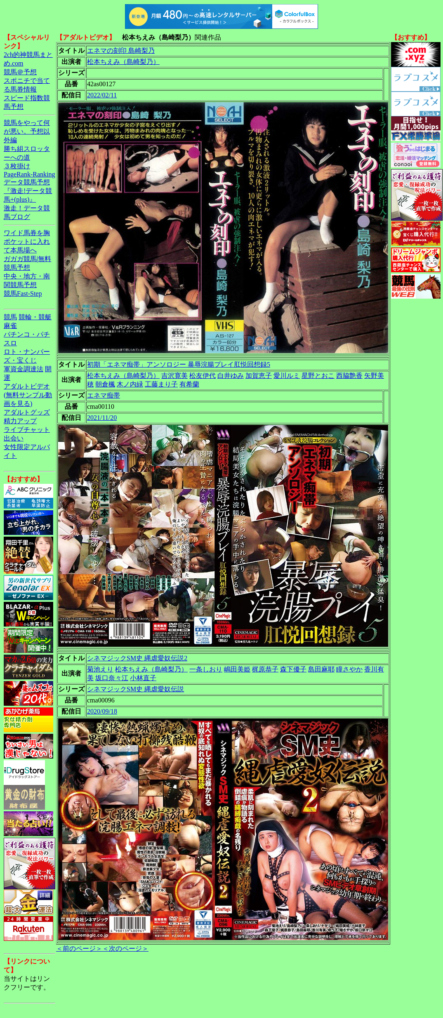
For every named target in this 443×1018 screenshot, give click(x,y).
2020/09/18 (102, 711)
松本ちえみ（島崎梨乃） (123, 61)
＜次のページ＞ (125, 948)
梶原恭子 (265, 669)
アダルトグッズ (27, 412)
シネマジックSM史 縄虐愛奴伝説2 (137, 658)
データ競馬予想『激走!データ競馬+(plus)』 (28, 191)
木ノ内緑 (130, 384)
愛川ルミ (286, 375)
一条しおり (205, 669)
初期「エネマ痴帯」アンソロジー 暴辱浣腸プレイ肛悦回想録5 (178, 364)
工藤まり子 (161, 384)
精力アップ (20, 420)
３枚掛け (17, 166)
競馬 (10, 316)
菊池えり (100, 669)
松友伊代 (202, 375)
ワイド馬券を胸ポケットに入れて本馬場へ (27, 241)
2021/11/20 (102, 417)
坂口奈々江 (111, 677)
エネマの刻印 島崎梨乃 (121, 50)
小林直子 (143, 677)
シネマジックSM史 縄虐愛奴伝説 (135, 689)
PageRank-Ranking (29, 174)
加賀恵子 (258, 375)
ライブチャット (27, 429)
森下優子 (293, 669)
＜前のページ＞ (79, 948)
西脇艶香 (349, 375)
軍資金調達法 (23, 368)
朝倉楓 (105, 384)
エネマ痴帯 (103, 395)
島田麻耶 (321, 669)
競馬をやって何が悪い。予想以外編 (27, 131)
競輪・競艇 (35, 316)
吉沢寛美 (174, 375)
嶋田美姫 (237, 669)
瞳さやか (349, 669)
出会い (14, 438)
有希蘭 (189, 384)
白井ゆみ (230, 375)
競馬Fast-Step (23, 293)
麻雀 (10, 325)
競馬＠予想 (20, 71)
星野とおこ (318, 375)
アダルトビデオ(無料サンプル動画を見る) (28, 395)
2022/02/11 (102, 95)
